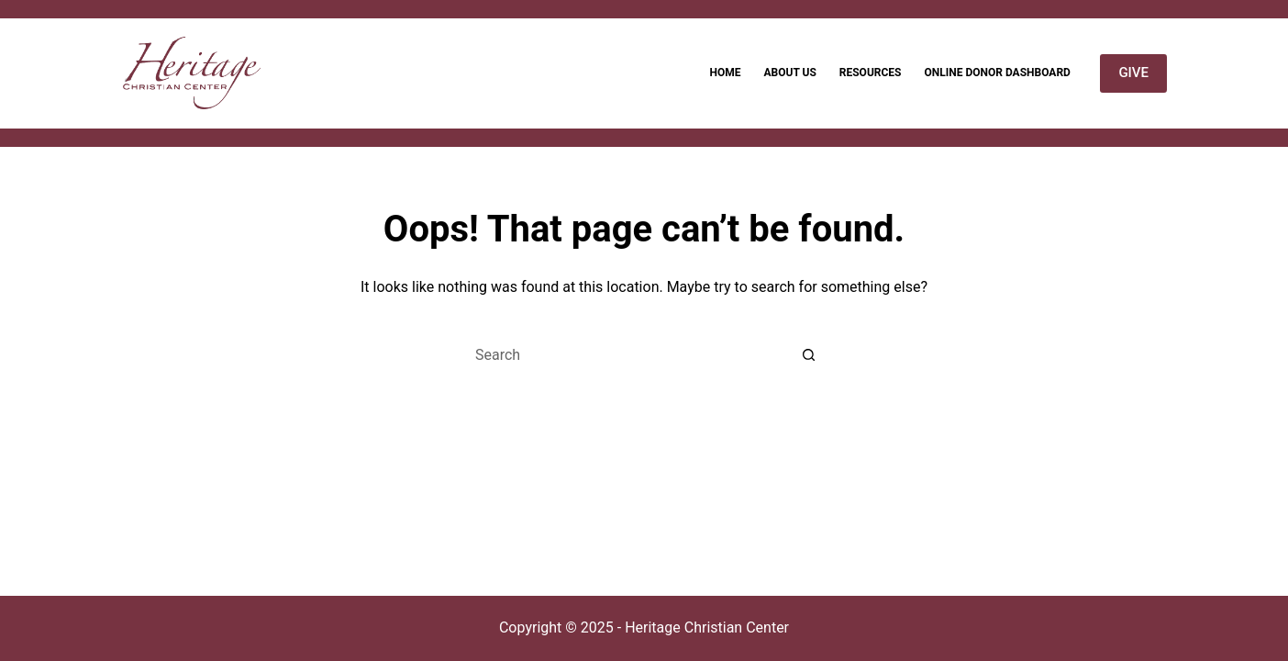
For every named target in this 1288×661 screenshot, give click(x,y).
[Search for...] (626, 354)
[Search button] (809, 354)
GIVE (1133, 72)
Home (724, 72)
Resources (870, 72)
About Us (789, 72)
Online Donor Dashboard (997, 72)
